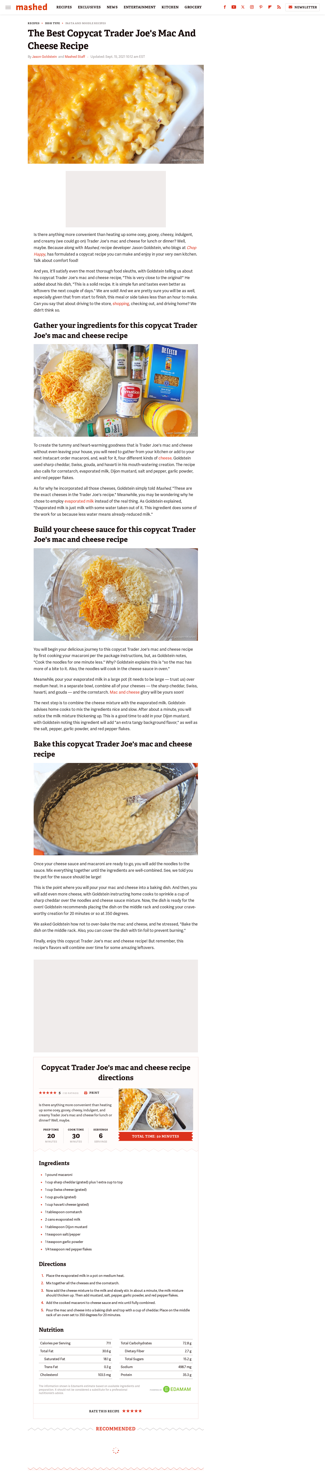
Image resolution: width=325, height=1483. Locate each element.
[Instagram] (252, 8)
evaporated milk (79, 501)
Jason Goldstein (44, 56)
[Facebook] (225, 8)
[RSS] (279, 8)
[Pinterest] (261, 8)
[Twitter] (243, 8)
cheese (165, 458)
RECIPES (64, 7)
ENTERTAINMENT (140, 7)
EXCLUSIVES (89, 7)
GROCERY (193, 7)
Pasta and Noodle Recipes (85, 23)
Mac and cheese (125, 692)
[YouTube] (234, 8)
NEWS (112, 7)
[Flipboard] (270, 8)
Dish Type (52, 23)
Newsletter (302, 7)
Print (91, 1093)
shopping (121, 303)
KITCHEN (170, 7)
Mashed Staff (75, 56)
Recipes (34, 23)
